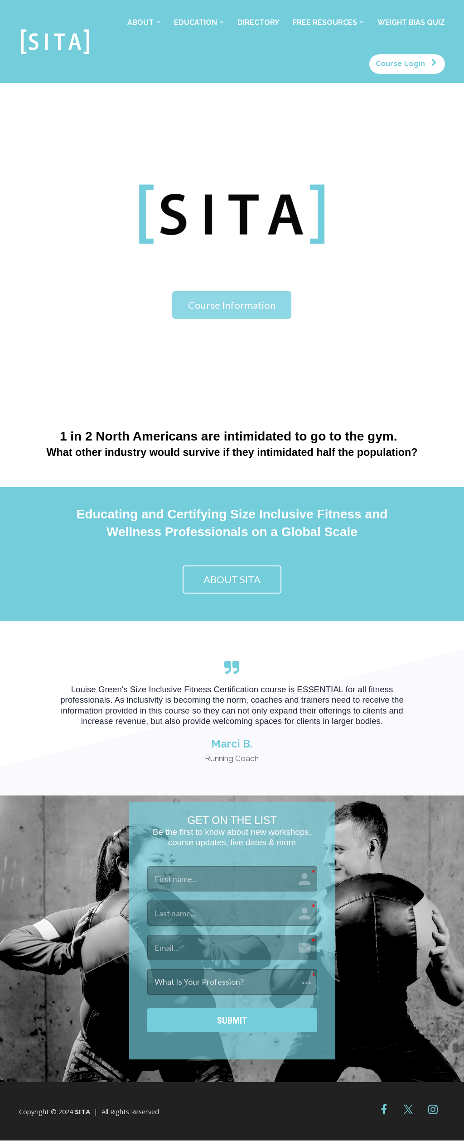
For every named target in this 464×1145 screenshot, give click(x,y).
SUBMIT (232, 1022)
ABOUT (140, 22)
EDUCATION (195, 22)
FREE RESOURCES (325, 22)
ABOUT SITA (232, 579)
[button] (232, 982)
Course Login (406, 63)
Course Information (232, 305)
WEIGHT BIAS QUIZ (411, 22)
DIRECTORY (258, 22)
